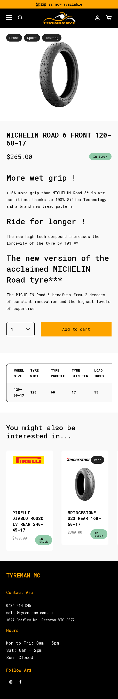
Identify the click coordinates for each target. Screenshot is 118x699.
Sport (32, 38)
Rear (97, 460)
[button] (9, 18)
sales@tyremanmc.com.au (29, 612)
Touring (51, 38)
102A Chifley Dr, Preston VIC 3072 (40, 619)
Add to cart (76, 329)
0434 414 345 (18, 605)
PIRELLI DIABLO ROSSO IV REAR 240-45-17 (27, 521)
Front (14, 38)
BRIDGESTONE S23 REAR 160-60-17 (84, 518)
